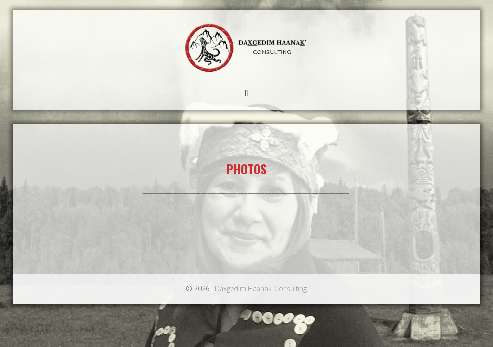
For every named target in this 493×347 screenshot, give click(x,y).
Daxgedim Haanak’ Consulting (246, 46)
